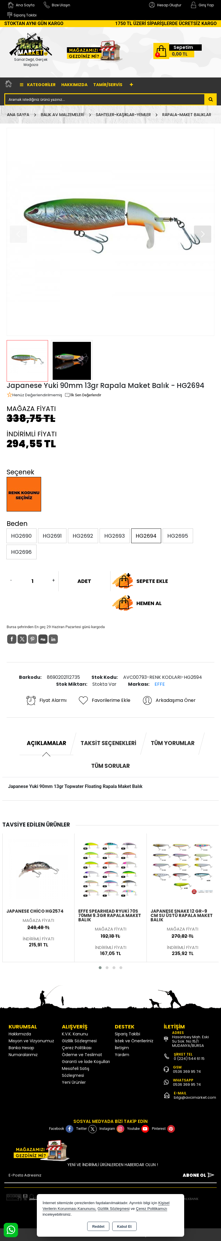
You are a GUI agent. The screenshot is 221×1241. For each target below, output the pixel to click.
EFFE (160, 684)
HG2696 (21, 552)
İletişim (122, 1048)
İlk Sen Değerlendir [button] (82, 395)
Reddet (98, 1227)
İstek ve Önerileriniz (134, 1041)
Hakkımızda (74, 85)
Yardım (122, 1055)
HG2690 (21, 535)
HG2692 (83, 535)
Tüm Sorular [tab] (110, 766)
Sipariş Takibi (127, 1034)
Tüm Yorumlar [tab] (173, 743)
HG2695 (177, 535)
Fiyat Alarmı (46, 700)
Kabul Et (124, 1227)
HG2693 (114, 535)
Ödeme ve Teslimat (82, 1055)
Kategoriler (38, 85)
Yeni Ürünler (74, 1082)
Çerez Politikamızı (151, 1208)
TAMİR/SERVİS (107, 85)
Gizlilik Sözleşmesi (79, 1041)
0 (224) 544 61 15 (189, 1058)
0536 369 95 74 (187, 1071)
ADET (84, 581)
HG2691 (52, 535)
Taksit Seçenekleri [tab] (108, 743)
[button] (202, 234)
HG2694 (146, 535)
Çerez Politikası (77, 1048)
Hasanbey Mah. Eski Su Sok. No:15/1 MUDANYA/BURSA (190, 1041)
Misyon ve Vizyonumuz (31, 1041)
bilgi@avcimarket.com (195, 1097)
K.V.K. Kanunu (75, 1034)
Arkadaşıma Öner (169, 700)
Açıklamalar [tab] (46, 743)
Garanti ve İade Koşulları (86, 1061)
